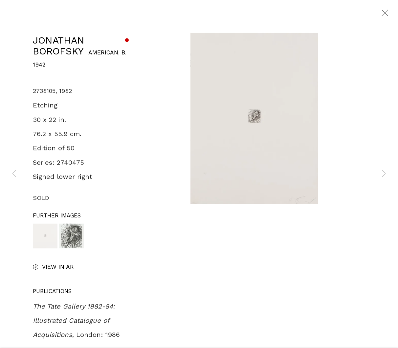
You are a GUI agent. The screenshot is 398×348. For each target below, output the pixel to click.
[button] (45, 237)
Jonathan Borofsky (58, 47)
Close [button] (383, 15)
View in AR (53, 268)
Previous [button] (14, 174)
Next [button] (384, 174)
